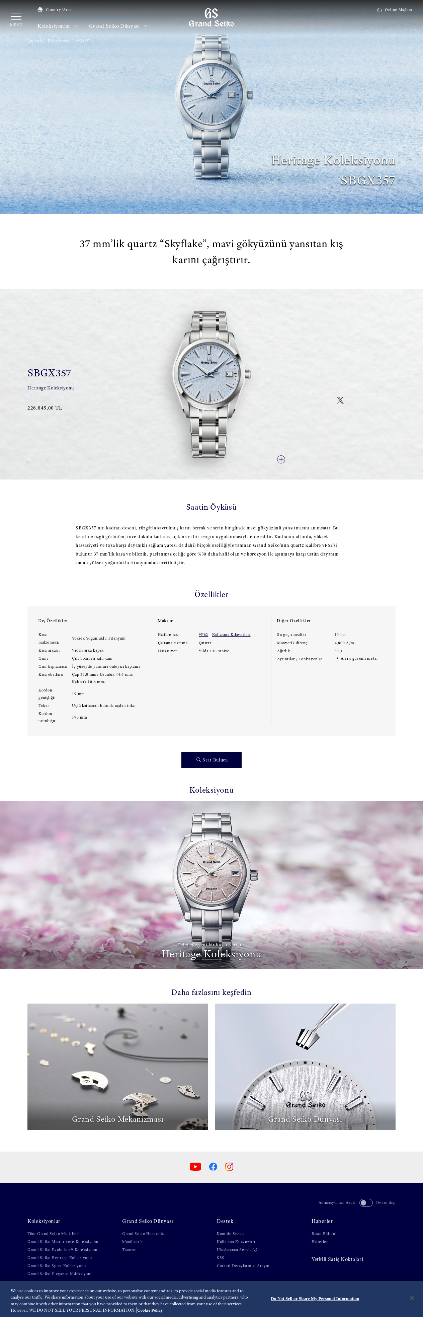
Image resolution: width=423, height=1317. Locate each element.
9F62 (203, 634)
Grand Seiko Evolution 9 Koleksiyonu (62, 1249)
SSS (221, 1257)
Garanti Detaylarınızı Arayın (243, 1265)
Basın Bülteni (324, 1233)
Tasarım (129, 1249)
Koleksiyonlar (57, 26)
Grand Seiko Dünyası (118, 26)
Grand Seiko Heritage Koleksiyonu (59, 1257)
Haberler (322, 1221)
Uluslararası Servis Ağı (238, 1249)
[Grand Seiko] (211, 17)
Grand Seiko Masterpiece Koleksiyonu (62, 1241)
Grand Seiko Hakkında (143, 1233)
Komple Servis (230, 1233)
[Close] (412, 1298)
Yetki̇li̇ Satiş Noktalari (337, 1259)
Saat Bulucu (212, 759)
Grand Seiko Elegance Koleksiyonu (59, 1273)
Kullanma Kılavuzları (231, 634)
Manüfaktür (132, 1241)
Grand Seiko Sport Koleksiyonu (56, 1265)
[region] (211, 1299)
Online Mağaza (394, 9)
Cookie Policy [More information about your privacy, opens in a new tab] (150, 1310)
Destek (225, 1221)
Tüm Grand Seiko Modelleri (53, 1233)
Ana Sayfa (35, 40)
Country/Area (54, 9)
